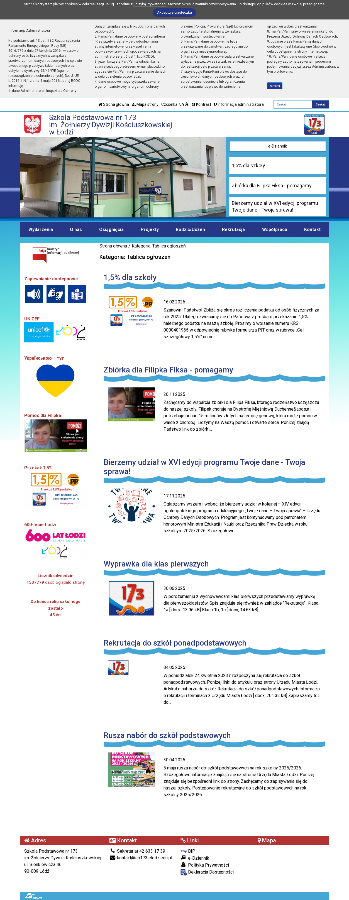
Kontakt (312, 229)
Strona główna (114, 104)
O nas (76, 229)
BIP (187, 851)
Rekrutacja (233, 229)
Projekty (150, 229)
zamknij (274, 85)
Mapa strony (145, 104)
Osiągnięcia (111, 229)
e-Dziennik (277, 146)
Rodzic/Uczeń (190, 229)
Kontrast (201, 104)
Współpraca (274, 229)
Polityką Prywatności (149, 4)
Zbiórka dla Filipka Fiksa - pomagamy (168, 369)
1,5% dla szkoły (130, 277)
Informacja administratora (239, 104)
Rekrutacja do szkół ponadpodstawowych (175, 643)
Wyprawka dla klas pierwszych (156, 563)
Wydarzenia (40, 229)
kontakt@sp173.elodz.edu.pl (140, 857)
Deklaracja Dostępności (207, 872)
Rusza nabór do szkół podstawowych (167, 735)
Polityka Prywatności (204, 865)
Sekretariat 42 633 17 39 (137, 851)
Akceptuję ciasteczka (174, 12)
